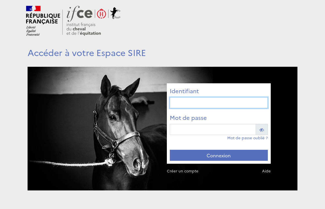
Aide (266, 170)
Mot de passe (188, 117)
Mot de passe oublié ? (247, 137)
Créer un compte (182, 170)
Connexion (219, 155)
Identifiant (184, 91)
